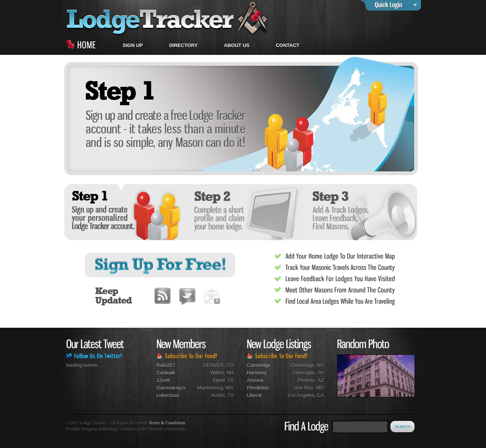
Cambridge (259, 365)
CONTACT (287, 45)
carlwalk (165, 372)
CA (320, 395)
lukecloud (167, 395)
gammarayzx (170, 387)
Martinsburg (210, 387)
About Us (236, 45)
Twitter (187, 294)
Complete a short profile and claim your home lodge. (241, 212)
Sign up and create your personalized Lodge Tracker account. (123, 212)
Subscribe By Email (211, 294)
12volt (163, 380)
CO (230, 365)
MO (320, 387)
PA (321, 372)
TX (230, 380)
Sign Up (133, 45)
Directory (183, 45)
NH (230, 372)
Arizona (255, 380)
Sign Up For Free (160, 265)
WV (230, 387)
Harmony (257, 372)
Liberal (254, 395)
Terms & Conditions (167, 422)
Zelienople (303, 372)
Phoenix (306, 380)
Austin (218, 395)
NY (320, 365)
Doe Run (303, 387)
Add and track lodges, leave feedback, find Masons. (359, 212)
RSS (162, 294)
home (167, 17)
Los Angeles (301, 395)
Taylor (218, 380)
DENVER (213, 365)
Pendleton (258, 387)
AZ (320, 380)
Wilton (217, 372)
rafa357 (165, 365)
